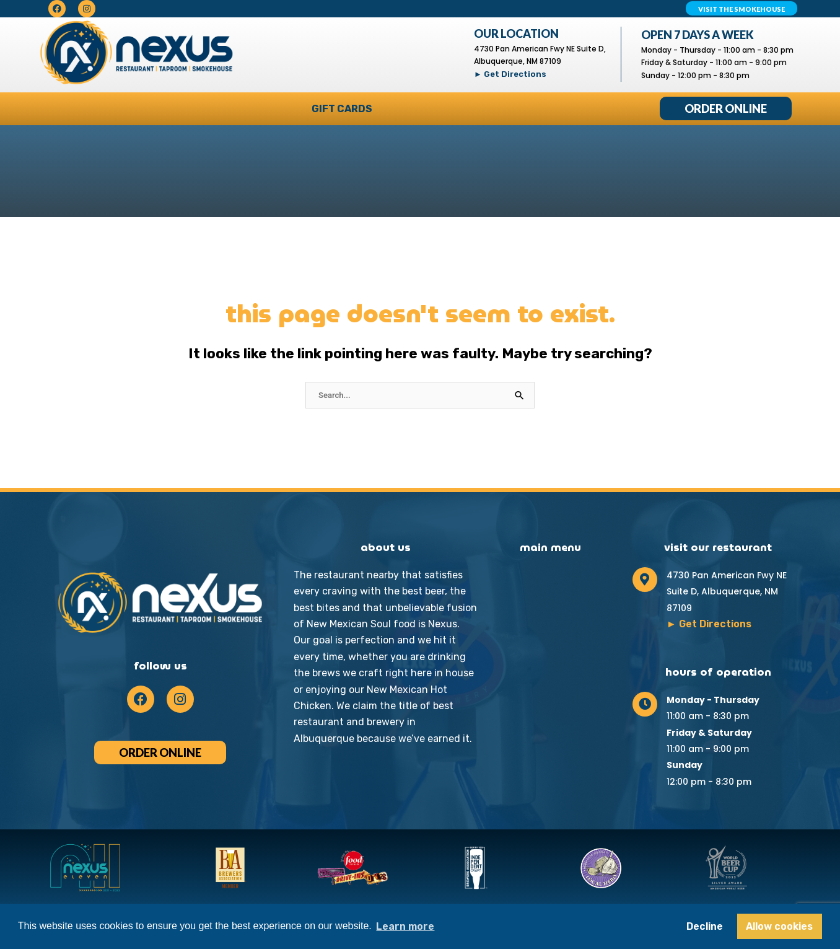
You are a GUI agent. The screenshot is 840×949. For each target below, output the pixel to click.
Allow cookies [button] (779, 926)
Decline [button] (704, 926)
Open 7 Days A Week (697, 35)
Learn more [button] (405, 926)
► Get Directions (510, 74)
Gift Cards (342, 109)
